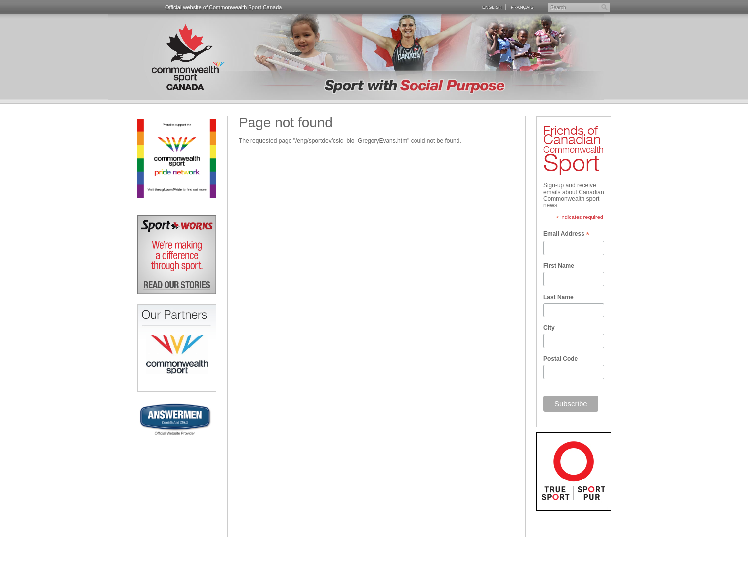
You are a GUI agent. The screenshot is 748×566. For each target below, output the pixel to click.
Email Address (566, 234)
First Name (558, 265)
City (549, 327)
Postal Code (560, 358)
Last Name (558, 297)
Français (522, 6)
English (492, 6)
